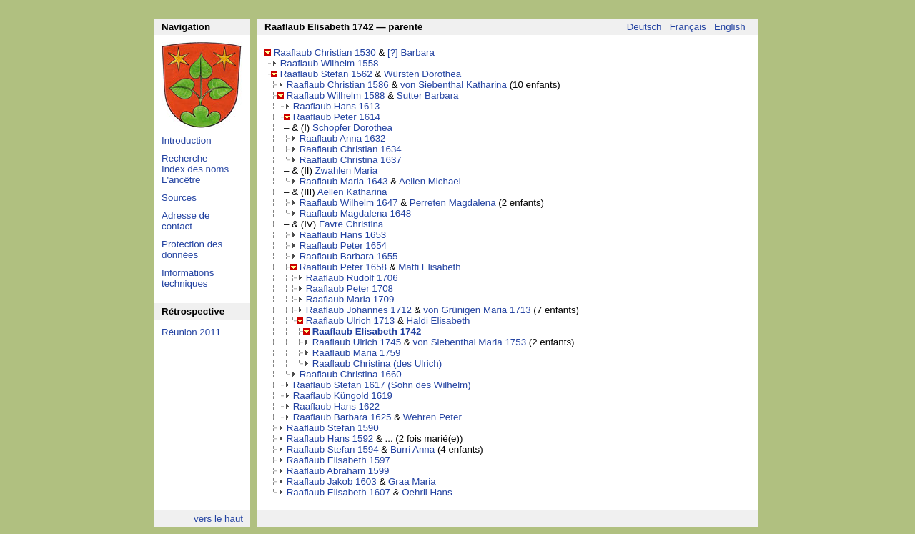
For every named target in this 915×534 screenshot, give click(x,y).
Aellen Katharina (352, 192)
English (730, 26)
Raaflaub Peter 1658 (343, 267)
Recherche (184, 158)
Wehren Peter (432, 417)
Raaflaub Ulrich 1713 (350, 320)
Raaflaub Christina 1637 (351, 159)
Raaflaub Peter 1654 (343, 245)
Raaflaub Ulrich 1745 (356, 342)
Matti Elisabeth (429, 267)
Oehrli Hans (427, 492)
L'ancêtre (181, 179)
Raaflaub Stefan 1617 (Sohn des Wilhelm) (382, 385)
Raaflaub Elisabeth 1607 (338, 492)
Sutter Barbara (428, 95)
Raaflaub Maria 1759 (356, 352)
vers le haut (218, 518)
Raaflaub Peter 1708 (349, 288)
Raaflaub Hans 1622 (336, 406)
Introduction (187, 140)
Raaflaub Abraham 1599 (338, 470)
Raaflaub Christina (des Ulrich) (377, 363)
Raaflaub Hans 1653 (343, 234)
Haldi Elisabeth (438, 320)
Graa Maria (412, 481)
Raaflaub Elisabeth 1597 (338, 460)
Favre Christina (351, 224)
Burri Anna (412, 449)
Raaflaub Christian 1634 (351, 149)
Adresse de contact (185, 221)
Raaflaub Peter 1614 (336, 117)
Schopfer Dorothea (352, 127)
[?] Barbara (411, 52)
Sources (179, 197)
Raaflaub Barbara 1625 (342, 417)
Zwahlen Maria (346, 170)
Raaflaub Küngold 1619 (342, 395)
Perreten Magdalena (453, 202)
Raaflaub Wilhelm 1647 (349, 202)
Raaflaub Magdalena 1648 (355, 213)
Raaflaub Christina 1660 (351, 374)
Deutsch (644, 26)
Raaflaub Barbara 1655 (349, 256)
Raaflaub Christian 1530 (325, 52)
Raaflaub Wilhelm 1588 (336, 95)
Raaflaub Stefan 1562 (326, 74)
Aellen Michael (430, 181)
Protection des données (192, 249)
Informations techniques (188, 278)
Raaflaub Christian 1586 (338, 84)
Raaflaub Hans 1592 (330, 438)
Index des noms (195, 169)
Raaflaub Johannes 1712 (359, 310)
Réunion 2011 (191, 332)
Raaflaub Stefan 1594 (333, 449)
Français (688, 26)
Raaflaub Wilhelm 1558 (329, 63)
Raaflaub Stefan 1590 (333, 427)
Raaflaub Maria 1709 (350, 299)
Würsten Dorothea (422, 74)
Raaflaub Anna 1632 (343, 138)
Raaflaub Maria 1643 (344, 181)
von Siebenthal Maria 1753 (469, 342)
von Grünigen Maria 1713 (476, 310)
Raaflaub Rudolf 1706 (352, 277)
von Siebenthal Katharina (453, 84)
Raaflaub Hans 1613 (336, 106)
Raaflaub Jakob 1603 (332, 481)
